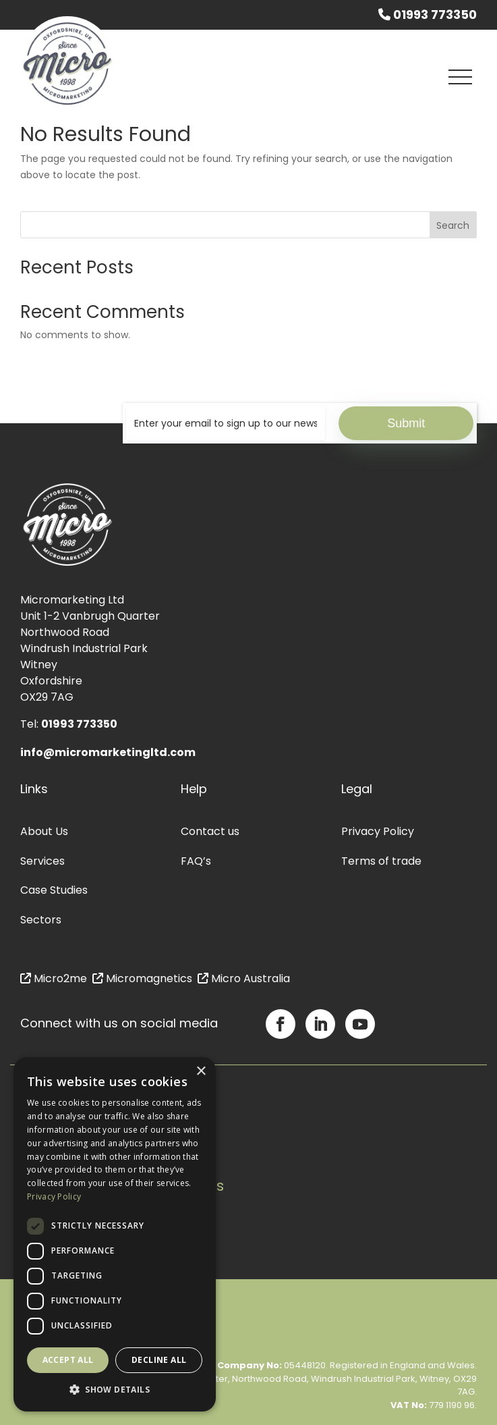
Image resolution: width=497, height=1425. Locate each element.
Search (452, 225)
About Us (44, 831)
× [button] (201, 1072)
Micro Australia (244, 978)
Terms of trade (381, 861)
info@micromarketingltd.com (108, 752)
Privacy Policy (377, 831)
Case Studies (54, 890)
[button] (114, 1390)
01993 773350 (427, 15)
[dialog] (114, 1234)
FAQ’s (196, 861)
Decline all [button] (158, 1360)
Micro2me (53, 978)
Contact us (210, 831)
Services (42, 861)
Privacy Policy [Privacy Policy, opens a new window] (54, 1196)
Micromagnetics (142, 978)
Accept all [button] (68, 1360)
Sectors (40, 919)
